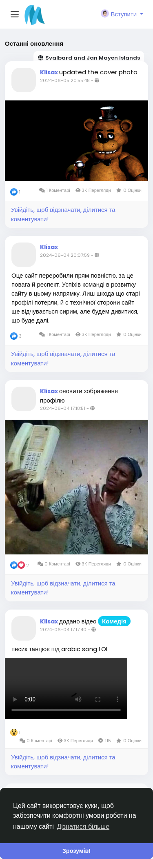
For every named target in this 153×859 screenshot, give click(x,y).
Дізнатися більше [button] (83, 826)
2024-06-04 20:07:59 (65, 255)
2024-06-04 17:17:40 (63, 629)
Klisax (49, 72)
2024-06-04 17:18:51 (62, 408)
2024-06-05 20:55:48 (65, 80)
